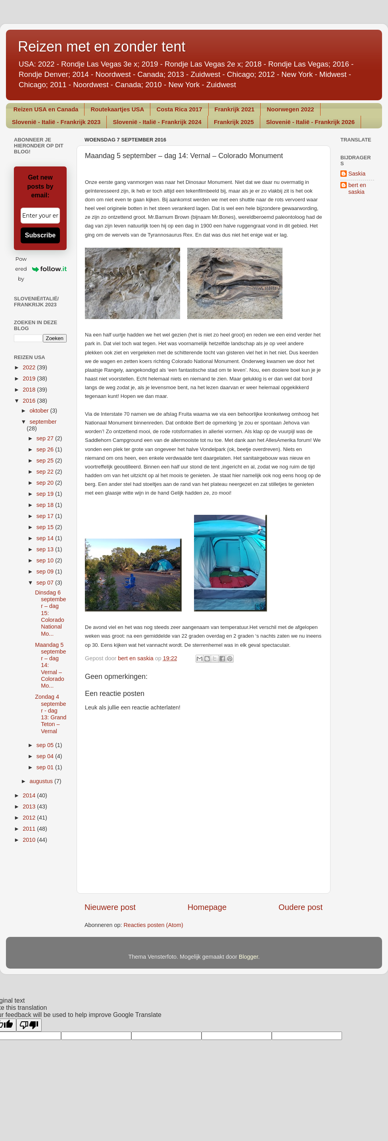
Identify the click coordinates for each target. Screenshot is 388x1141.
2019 (30, 378)
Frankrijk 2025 (234, 121)
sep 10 (45, 560)
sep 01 (45, 767)
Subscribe (40, 235)
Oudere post (301, 907)
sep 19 (45, 494)
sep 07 (45, 582)
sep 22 (45, 471)
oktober (40, 410)
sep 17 (45, 516)
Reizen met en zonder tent (101, 46)
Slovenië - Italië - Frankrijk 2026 (310, 121)
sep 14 (45, 538)
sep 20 (45, 483)
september (43, 422)
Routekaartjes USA (117, 109)
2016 (30, 401)
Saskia (356, 173)
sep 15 (45, 527)
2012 (30, 817)
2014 (30, 795)
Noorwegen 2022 (290, 109)
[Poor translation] (29, 1025)
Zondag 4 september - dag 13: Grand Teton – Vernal (50, 714)
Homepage (207, 907)
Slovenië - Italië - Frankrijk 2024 (157, 121)
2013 (30, 806)
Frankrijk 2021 (235, 109)
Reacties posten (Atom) (153, 925)
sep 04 (45, 756)
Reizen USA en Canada (46, 109)
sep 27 (45, 438)
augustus (42, 781)
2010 (30, 840)
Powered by (41, 269)
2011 (30, 829)
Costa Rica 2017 (179, 109)
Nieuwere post (110, 907)
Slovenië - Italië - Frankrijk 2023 (56, 121)
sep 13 (45, 549)
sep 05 (45, 745)
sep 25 (45, 460)
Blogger (248, 957)
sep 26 (45, 449)
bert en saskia (357, 188)
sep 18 (45, 505)
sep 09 (45, 571)
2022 (30, 367)
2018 (30, 389)
